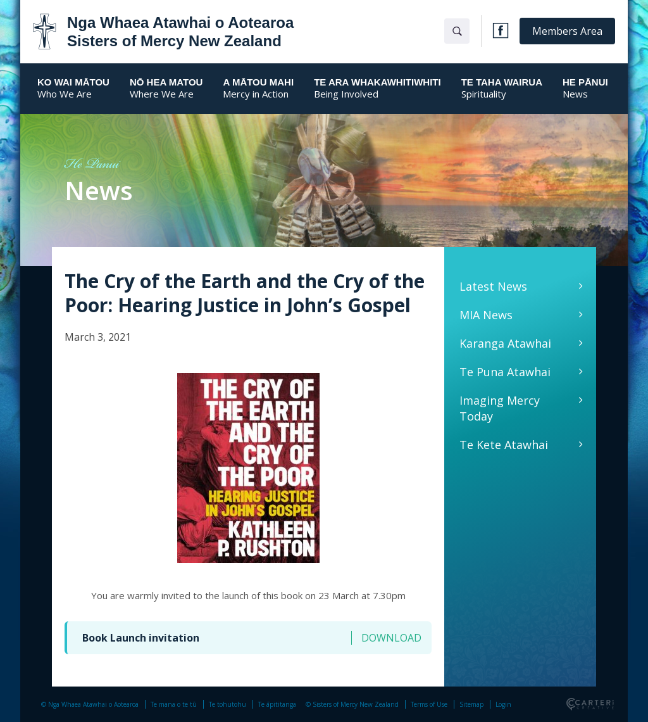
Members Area (567, 31)
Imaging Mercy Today (499, 408)
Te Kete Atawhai (503, 444)
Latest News (493, 286)
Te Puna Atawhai (505, 371)
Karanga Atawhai (505, 343)
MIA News (486, 314)
